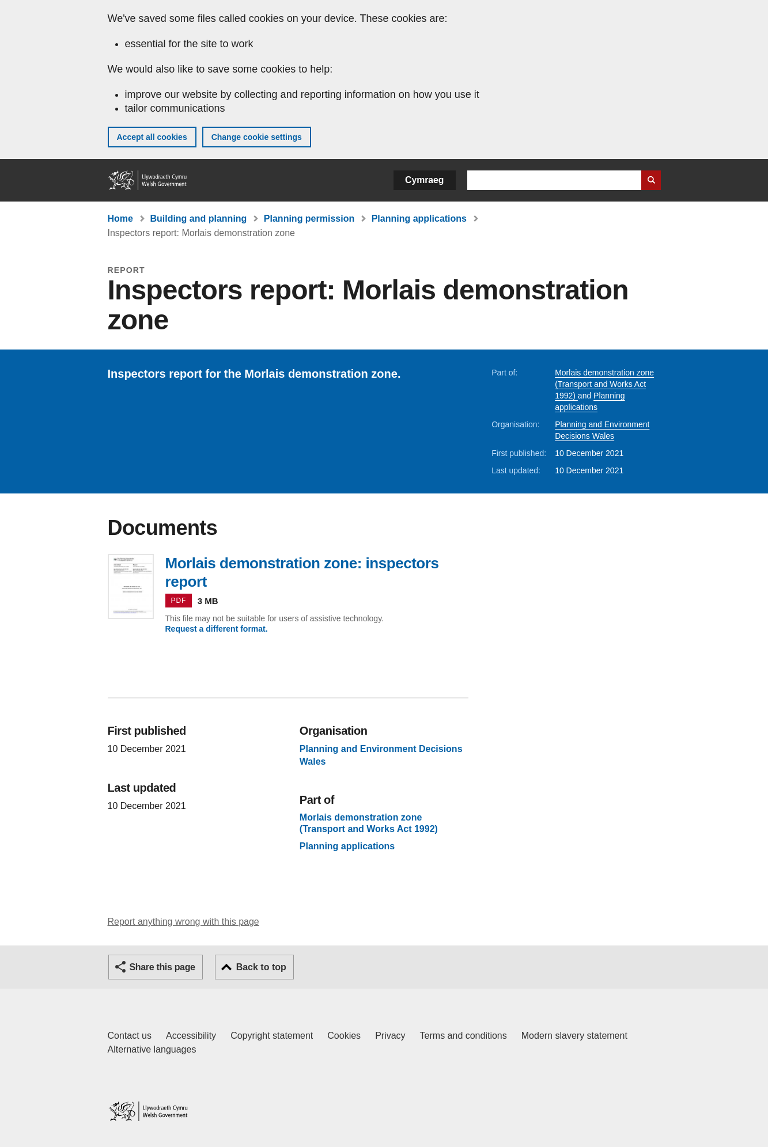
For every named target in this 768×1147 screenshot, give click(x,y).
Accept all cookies (152, 137)
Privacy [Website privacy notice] (390, 1035)
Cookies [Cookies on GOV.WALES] (344, 1035)
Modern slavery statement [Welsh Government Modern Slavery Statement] (574, 1035)
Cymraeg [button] (424, 180)
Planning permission (309, 218)
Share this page (162, 967)
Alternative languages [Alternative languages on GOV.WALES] (152, 1049)
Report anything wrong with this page (183, 921)
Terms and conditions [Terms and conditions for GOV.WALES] (463, 1035)
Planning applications (419, 218)
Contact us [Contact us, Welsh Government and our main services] (130, 1035)
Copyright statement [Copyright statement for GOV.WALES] (271, 1035)
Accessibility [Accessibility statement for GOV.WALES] (191, 1035)
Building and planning (198, 218)
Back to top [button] (261, 967)
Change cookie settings (256, 137)
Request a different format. (216, 628)
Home (120, 218)
